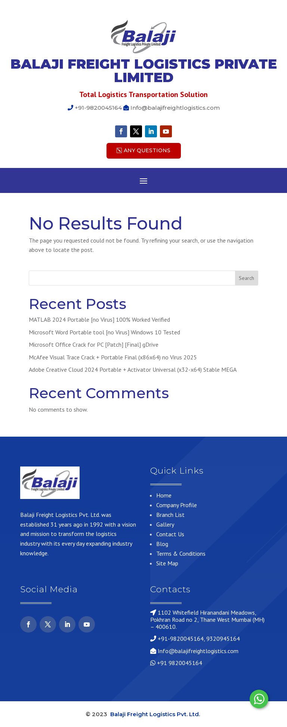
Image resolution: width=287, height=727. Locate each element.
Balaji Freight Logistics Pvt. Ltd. (155, 714)
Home (164, 495)
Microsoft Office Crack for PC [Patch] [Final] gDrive (93, 344)
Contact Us (170, 534)
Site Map (167, 563)
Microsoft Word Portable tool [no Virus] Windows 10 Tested (104, 332)
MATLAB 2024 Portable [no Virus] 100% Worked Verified (99, 319)
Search (246, 278)
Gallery (165, 524)
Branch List (170, 514)
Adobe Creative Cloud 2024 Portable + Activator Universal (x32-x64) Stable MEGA (133, 369)
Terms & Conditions (181, 553)
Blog (162, 543)
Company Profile (176, 505)
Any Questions (147, 150)
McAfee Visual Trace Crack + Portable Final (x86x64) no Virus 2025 (113, 357)
